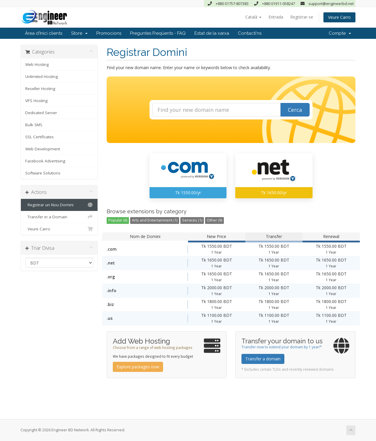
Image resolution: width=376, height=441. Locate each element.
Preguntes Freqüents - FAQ (158, 33)
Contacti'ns (249, 33)
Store (79, 33)
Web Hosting (37, 64)
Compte (340, 33)
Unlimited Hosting (41, 76)
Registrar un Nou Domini (59, 204)
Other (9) (214, 220)
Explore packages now (138, 367)
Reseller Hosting (40, 88)
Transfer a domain (263, 359)
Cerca (295, 109)
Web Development (42, 149)
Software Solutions (43, 173)
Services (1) (192, 220)
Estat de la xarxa (211, 33)
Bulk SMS (33, 124)
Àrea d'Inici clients (43, 33)
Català (253, 17)
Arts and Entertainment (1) (154, 220)
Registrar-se (301, 17)
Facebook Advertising (45, 161)
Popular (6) (117, 220)
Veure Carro (339, 17)
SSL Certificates (39, 136)
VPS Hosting (36, 100)
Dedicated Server (41, 112)
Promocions (108, 33)
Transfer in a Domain (59, 216)
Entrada (275, 17)
